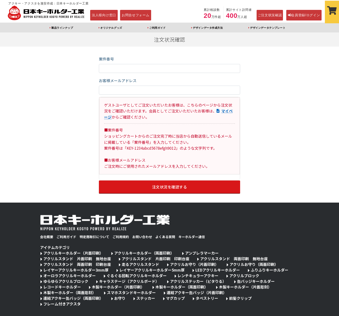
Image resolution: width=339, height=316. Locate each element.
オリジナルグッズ (111, 27)
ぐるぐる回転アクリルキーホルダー (137, 275)
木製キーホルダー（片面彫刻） (245, 287)
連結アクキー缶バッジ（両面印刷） (73, 298)
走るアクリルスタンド (140, 264)
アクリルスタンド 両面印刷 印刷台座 (77, 264)
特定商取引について (94, 236)
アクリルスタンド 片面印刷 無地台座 (77, 258)
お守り (119, 298)
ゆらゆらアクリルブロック (65, 281)
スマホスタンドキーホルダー (131, 292)
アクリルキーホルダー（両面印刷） (144, 253)
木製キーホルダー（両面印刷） (181, 287)
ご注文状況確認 (270, 15)
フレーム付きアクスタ (62, 304)
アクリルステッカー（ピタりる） (198, 281)
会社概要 (46, 236)
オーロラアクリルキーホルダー (69, 275)
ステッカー (145, 298)
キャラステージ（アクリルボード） (129, 281)
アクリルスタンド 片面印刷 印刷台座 (155, 258)
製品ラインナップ (62, 27)
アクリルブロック (244, 275)
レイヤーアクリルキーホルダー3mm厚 (76, 270)
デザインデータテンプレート (267, 27)
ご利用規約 (121, 236)
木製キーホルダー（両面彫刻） (69, 292)
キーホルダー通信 (191, 236)
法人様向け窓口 (104, 15)
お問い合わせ (142, 236)
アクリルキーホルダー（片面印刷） (73, 253)
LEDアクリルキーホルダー (217, 270)
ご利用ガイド (157, 27)
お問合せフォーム (135, 15)
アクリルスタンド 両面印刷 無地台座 (234, 258)
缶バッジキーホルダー (256, 281)
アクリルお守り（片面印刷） (194, 264)
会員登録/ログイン (304, 15)
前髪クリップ (240, 298)
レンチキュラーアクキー (198, 275)
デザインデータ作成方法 (208, 27)
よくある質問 (165, 236)
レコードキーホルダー (62, 287)
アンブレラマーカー (202, 253)
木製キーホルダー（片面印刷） (118, 287)
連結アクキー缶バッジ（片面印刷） (197, 292)
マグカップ (175, 298)
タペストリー (207, 298)
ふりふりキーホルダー (269, 270)
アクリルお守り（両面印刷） (254, 264)
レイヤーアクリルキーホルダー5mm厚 (152, 270)
